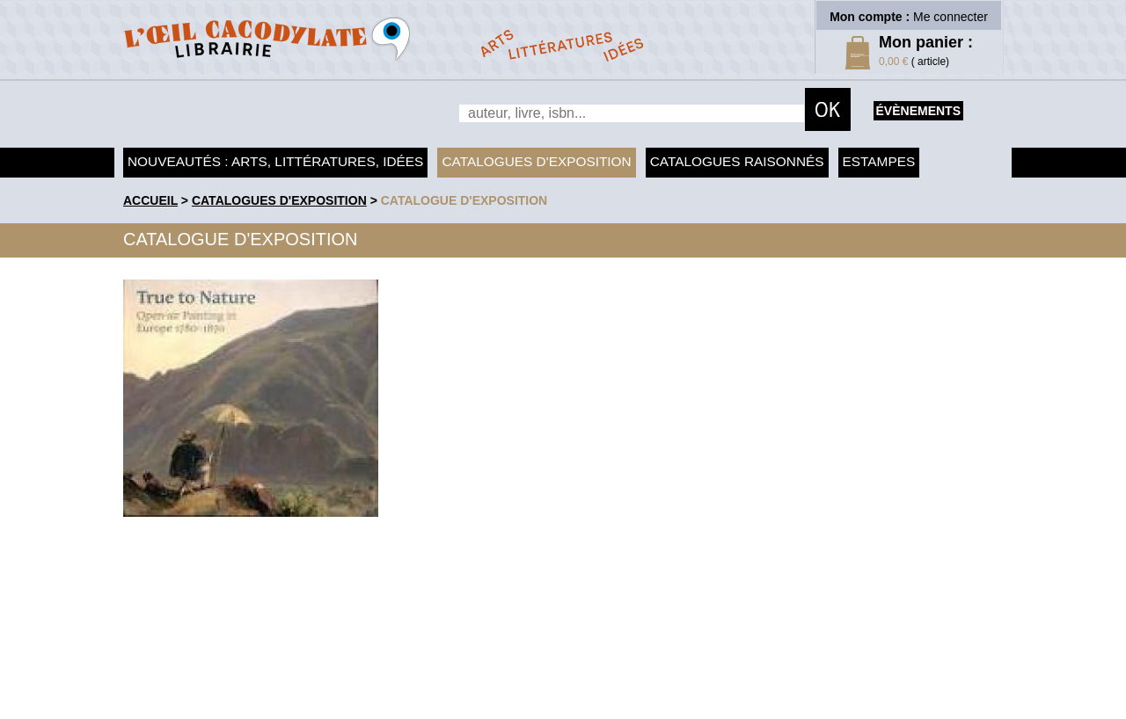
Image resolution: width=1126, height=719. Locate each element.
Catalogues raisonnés (737, 161)
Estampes (879, 161)
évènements (918, 111)
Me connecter (950, 17)
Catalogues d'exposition (536, 161)
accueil (150, 200)
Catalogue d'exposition (464, 200)
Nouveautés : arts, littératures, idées (275, 161)
